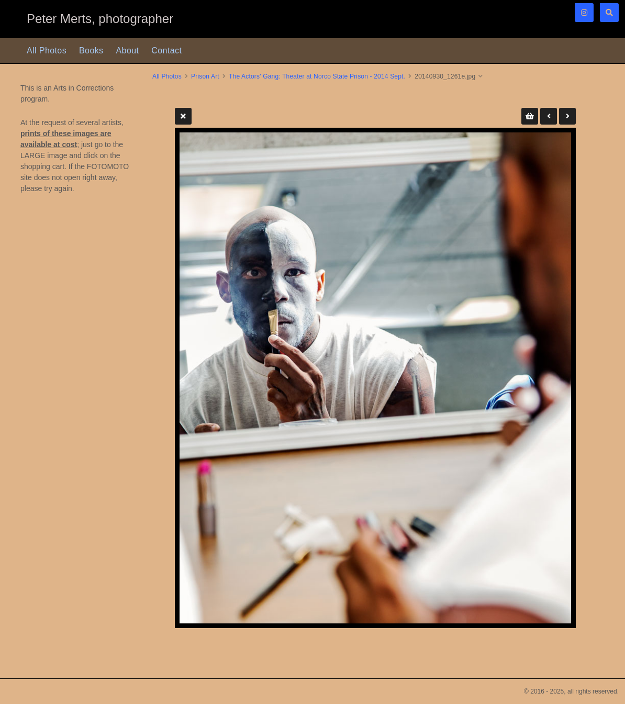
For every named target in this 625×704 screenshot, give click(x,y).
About (127, 50)
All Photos (46, 50)
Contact (166, 50)
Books (91, 50)
